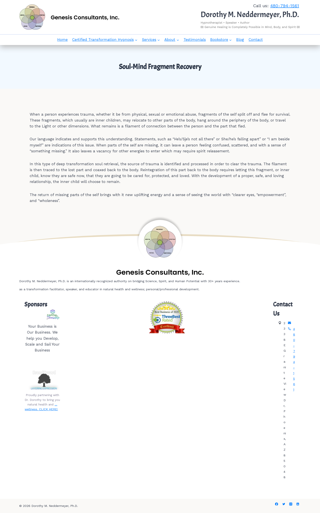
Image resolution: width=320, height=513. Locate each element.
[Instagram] (291, 504)
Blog (240, 39)
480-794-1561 (284, 5)
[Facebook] (277, 504)
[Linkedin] (298, 504)
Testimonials (195, 39)
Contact (256, 39)
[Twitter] (284, 504)
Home (62, 39)
